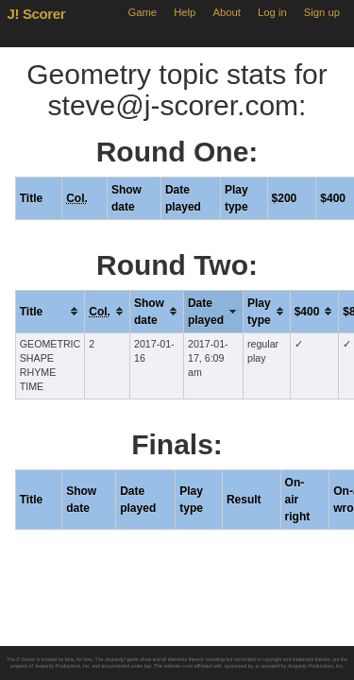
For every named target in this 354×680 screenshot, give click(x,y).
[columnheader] (50, 311)
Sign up (322, 12)
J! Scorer (37, 14)
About (227, 12)
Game (142, 12)
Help (184, 12)
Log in (272, 12)
